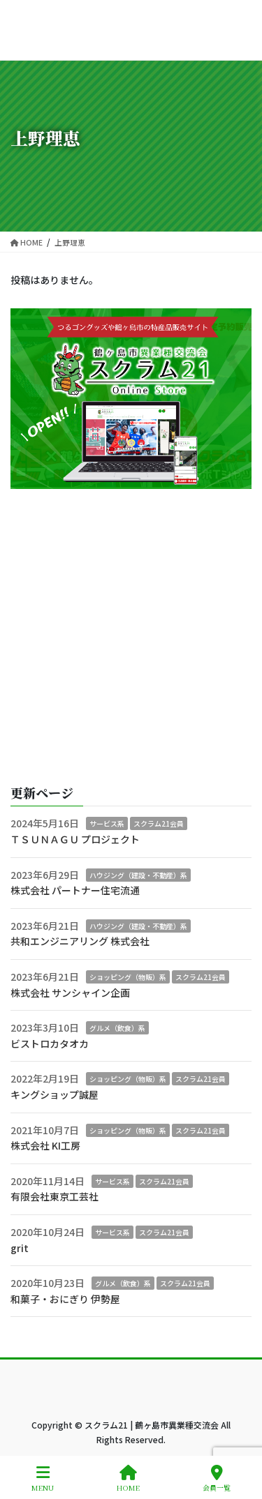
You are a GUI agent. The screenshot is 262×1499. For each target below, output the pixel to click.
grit (19, 1248)
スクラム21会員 (158, 823)
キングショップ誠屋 (54, 1094)
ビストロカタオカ (49, 1043)
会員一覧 (217, 1478)
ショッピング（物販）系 (127, 977)
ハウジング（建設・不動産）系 (138, 875)
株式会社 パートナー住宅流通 (75, 890)
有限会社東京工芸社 (54, 1196)
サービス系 (106, 823)
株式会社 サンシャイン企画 (70, 993)
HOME (128, 1478)
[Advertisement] (131, 637)
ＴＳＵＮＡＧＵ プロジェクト (75, 839)
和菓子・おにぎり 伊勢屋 (65, 1299)
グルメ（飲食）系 (117, 1028)
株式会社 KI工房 (45, 1145)
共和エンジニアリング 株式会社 (80, 941)
